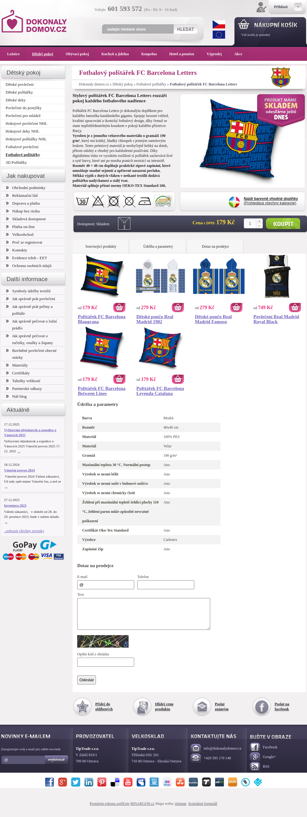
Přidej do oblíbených (104, 712)
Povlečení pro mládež (23, 115)
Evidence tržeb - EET (26, 257)
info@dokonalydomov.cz (216, 754)
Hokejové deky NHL (23, 131)
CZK (219, 24)
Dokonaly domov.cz (94, 84)
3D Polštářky (16, 162)
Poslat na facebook (282, 712)
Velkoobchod (20, 234)
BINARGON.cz (142, 809)
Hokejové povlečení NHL (26, 123)
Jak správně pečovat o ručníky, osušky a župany (29, 339)
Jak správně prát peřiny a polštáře (29, 310)
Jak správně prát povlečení (30, 298)
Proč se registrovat (24, 242)
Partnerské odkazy (24, 388)
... (19, 451)
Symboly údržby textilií (28, 291)
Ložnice (16, 54)
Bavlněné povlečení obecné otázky (31, 354)
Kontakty (16, 250)
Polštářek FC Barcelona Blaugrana (101, 319)
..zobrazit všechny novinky (24, 531)
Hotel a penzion (185, 54)
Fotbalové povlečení (22, 146)
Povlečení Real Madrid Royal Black (276, 319)
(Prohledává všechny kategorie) (271, 201)
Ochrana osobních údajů (28, 265)
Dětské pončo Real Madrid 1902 (154, 319)
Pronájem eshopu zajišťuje (110, 809)
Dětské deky (16, 100)
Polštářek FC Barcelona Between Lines (101, 391)
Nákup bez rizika (23, 211)
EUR (219, 35)
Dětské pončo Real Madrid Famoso (213, 319)
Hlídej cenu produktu (164, 712)
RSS (259, 772)
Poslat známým (222, 712)
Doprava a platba (23, 203)
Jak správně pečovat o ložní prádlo (31, 324)
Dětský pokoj (123, 84)
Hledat (185, 29)
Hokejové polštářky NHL (26, 139)
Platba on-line (20, 226)
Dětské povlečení (20, 84)
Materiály (17, 365)
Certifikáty (18, 373)
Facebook (263, 753)
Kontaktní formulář (202, 809)
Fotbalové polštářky (151, 84)
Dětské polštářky (19, 92)
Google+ (263, 763)
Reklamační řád (22, 195)
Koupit (283, 223)
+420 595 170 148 (211, 764)
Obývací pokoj (80, 54)
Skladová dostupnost (26, 218)
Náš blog (16, 396)
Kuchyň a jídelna (118, 54)
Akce (239, 54)
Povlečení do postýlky (23, 107)
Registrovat (57, 765)
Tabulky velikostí (23, 380)
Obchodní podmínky (25, 187)
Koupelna (152, 54)
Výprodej (217, 54)
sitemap (181, 809)
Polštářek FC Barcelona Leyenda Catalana (160, 391)
